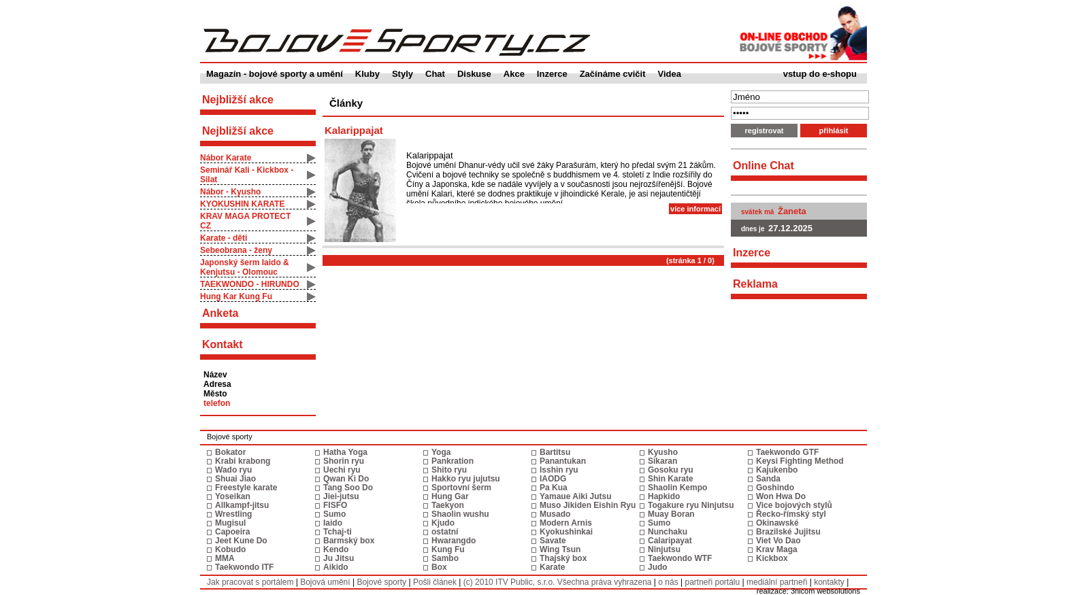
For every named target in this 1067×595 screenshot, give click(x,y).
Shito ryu (449, 470)
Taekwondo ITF (244, 567)
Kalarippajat (354, 130)
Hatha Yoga (345, 452)
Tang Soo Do (348, 487)
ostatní (444, 532)
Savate (553, 540)
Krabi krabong (242, 461)
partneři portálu (712, 582)
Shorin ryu (343, 461)
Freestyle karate (246, 487)
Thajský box (563, 558)
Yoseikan (232, 496)
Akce (514, 74)
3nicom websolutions (825, 591)
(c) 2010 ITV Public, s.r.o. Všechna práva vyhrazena (557, 582)
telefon (216, 403)
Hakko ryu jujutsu (465, 478)
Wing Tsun (560, 549)
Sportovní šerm (461, 487)
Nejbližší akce (238, 131)
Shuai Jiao (235, 478)
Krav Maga (777, 549)
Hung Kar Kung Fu (236, 296)
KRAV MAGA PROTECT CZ (245, 221)
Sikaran (662, 461)
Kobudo (230, 549)
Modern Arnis (566, 523)
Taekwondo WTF (680, 558)
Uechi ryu (342, 470)
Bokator (230, 452)
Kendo (335, 549)
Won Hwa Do (781, 496)
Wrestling (233, 514)
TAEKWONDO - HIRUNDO (249, 284)
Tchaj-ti (337, 532)
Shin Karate (670, 478)
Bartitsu (555, 452)
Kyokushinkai (566, 532)
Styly (402, 74)
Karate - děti (223, 238)
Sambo (445, 558)
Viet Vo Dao (778, 540)
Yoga (440, 452)
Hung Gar (450, 496)
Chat (435, 74)
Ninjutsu (664, 549)
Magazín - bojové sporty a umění (274, 74)
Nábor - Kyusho (230, 192)
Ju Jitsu (338, 558)
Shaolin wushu (460, 514)
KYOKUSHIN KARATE (242, 204)
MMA (225, 558)
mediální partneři (776, 582)
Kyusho (663, 452)
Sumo (334, 514)
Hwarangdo (453, 540)
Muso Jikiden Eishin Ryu (588, 505)
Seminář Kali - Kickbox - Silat (246, 174)
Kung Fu (448, 549)
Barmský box (348, 540)
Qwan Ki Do (346, 478)
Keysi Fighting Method (800, 461)
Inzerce (552, 74)
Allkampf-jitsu (242, 505)
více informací (695, 209)
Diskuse (474, 74)
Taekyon (447, 505)
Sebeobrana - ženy (236, 250)
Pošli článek (435, 582)
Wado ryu (233, 470)
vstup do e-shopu (820, 74)
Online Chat (763, 165)
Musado (555, 514)
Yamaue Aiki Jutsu (576, 496)
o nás (668, 582)
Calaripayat (670, 540)
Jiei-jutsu (341, 496)
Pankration (452, 461)
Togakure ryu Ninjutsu (691, 505)
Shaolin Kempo (677, 487)
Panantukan (563, 461)
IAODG (553, 478)
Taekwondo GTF (787, 452)
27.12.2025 (790, 228)
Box (439, 567)
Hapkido (664, 496)
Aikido (335, 567)
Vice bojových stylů (794, 505)
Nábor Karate (225, 158)
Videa (669, 74)
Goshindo (775, 487)
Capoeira (232, 532)
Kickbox (772, 558)
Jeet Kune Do (241, 540)
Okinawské (777, 523)
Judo (658, 567)
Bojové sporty (381, 582)
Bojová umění (325, 582)
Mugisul (230, 523)
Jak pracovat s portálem (250, 582)
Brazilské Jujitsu (788, 532)
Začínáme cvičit (613, 74)
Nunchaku (667, 532)
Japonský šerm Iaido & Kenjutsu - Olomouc (244, 267)
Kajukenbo (777, 470)
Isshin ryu (559, 470)
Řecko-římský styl (791, 514)
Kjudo (443, 523)
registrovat (764, 130)
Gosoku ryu (670, 470)
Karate (552, 567)
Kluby (367, 74)
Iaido (332, 523)
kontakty (829, 582)
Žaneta (792, 211)
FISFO (335, 505)
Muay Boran (671, 514)
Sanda (768, 478)
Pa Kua (554, 487)
